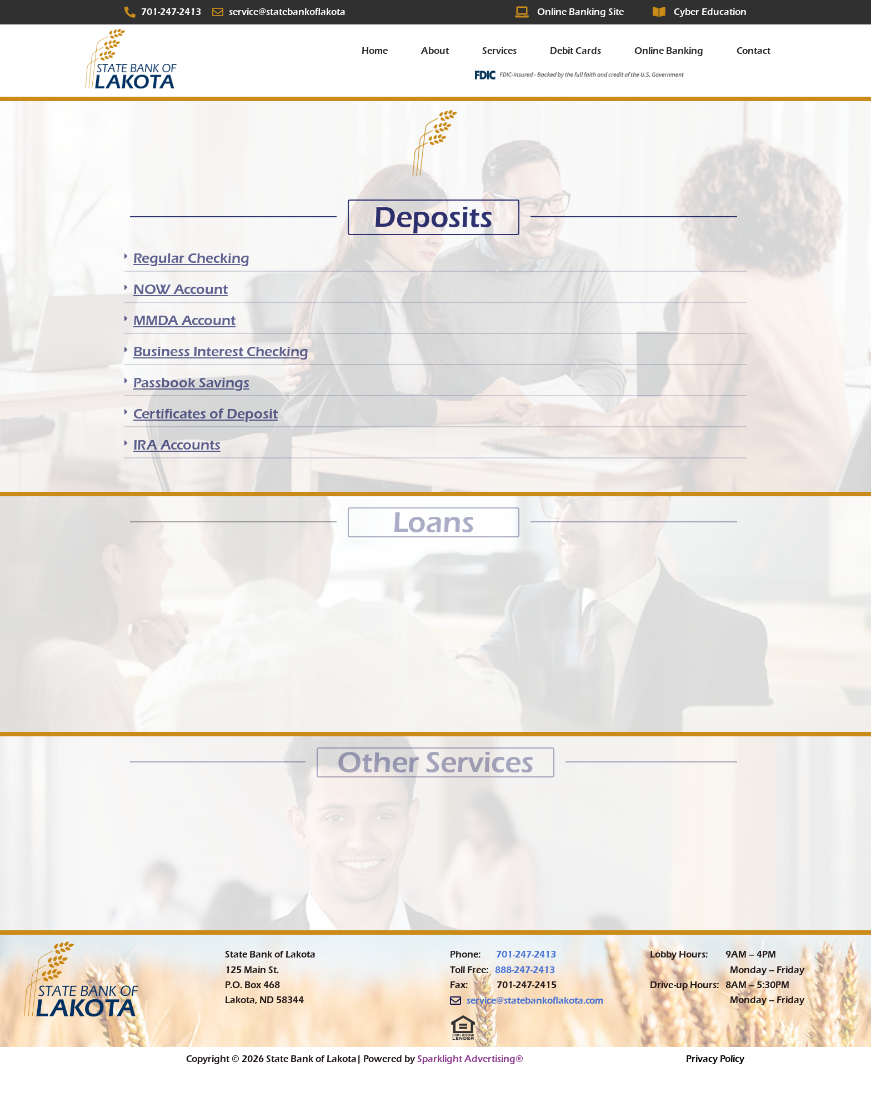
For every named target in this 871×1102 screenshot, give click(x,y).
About (435, 51)
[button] (435, 262)
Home (375, 51)
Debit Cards (575, 51)
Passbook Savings (191, 383)
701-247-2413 (526, 954)
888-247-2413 (525, 970)
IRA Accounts (177, 445)
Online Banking (668, 51)
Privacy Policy (715, 1059)
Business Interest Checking (220, 351)
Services (499, 51)
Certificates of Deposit (205, 414)
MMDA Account (184, 320)
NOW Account (180, 289)
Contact (753, 51)
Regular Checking (191, 258)
